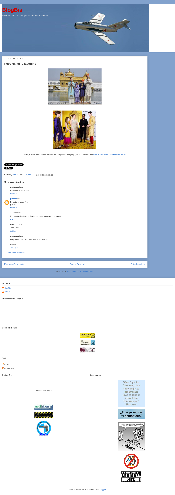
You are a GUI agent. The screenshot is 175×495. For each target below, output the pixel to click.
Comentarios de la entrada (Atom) (80, 271)
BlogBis (12, 10)
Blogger (103, 490)
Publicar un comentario (16, 253)
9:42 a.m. (14, 194)
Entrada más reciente (14, 264)
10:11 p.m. (14, 248)
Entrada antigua (138, 264)
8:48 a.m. (14, 208)
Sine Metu (9, 292)
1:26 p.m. (14, 231)
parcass (13, 199)
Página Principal (77, 264)
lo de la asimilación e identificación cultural (109, 155)
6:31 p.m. (14, 219)
